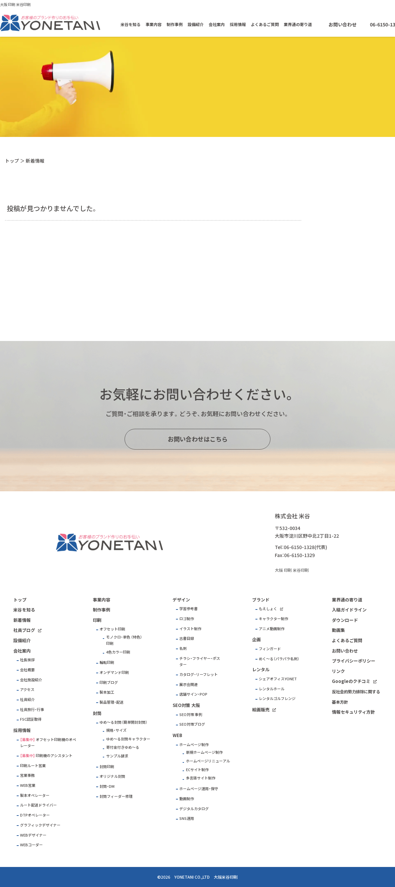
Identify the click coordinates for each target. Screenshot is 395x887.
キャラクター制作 (273, 619)
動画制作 (186, 799)
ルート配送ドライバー (38, 805)
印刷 (97, 620)
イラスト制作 (190, 629)
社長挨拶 (27, 660)
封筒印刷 (107, 766)
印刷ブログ (109, 682)
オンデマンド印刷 (114, 672)
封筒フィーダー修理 (116, 796)
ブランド (260, 599)
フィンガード (270, 649)
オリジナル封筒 (112, 776)
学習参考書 (188, 608)
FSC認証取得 (30, 719)
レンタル (260, 669)
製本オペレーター (34, 795)
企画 (256, 639)
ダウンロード (345, 620)
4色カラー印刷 (118, 652)
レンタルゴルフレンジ (277, 698)
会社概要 (27, 670)
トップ (12, 160)
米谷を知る (131, 24)
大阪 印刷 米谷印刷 (15, 4)
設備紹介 (196, 24)
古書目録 (186, 638)
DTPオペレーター (35, 815)
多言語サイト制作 (200, 778)
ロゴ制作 (186, 619)
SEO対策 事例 (190, 714)
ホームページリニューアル (208, 761)
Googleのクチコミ (351, 681)
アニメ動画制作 (271, 629)
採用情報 (238, 24)
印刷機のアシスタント (54, 755)
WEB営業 (27, 785)
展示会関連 (188, 684)
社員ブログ (24, 630)
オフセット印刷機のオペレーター (48, 743)
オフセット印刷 (112, 629)
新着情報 (22, 620)
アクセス (27, 689)
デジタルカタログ (194, 809)
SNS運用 (186, 818)
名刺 (183, 648)
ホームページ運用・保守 (198, 788)
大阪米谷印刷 (226, 877)
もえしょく (268, 608)
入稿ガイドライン (349, 609)
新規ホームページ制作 (204, 752)
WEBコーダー (31, 845)
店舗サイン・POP (193, 694)
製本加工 (107, 692)
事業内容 (154, 24)
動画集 (338, 630)
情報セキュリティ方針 (353, 712)
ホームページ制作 (194, 744)
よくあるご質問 (265, 24)
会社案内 (217, 24)
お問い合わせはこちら (198, 439)
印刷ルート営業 (33, 765)
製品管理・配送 (112, 702)
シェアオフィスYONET (278, 679)
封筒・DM (107, 786)
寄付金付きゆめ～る (122, 747)
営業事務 (27, 775)
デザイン (181, 599)
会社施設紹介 (31, 680)
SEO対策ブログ (192, 724)
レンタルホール (271, 689)
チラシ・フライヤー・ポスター (199, 662)
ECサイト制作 (197, 769)
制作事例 (175, 24)
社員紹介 (27, 699)
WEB (177, 735)
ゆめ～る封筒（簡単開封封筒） (124, 722)
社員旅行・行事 (32, 709)
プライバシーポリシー (353, 661)
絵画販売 (260, 709)
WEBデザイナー (33, 835)
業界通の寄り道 (298, 24)
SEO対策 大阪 (186, 705)
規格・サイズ (116, 730)
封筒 (97, 713)
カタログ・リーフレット (198, 674)
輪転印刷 (107, 662)
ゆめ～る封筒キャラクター (128, 739)
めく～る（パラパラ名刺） (279, 659)
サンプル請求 (117, 756)
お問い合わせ (343, 24)
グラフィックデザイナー (40, 825)
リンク (338, 671)
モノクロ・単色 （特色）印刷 (124, 640)
